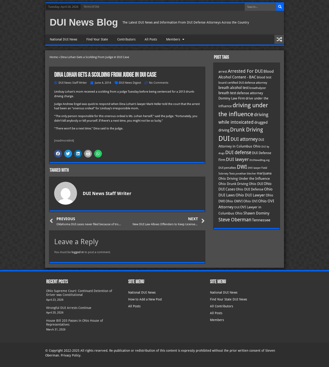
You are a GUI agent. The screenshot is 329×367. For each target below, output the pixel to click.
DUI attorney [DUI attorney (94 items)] (244, 139)
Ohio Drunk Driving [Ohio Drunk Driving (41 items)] (233, 184)
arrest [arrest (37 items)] (222, 71)
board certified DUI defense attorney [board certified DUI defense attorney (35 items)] (242, 82)
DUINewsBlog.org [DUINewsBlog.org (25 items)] (259, 160)
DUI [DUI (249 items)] (224, 138)
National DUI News (63, 39)
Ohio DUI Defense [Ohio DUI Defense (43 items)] (249, 189)
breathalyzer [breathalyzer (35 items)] (257, 88)
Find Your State (97, 39)
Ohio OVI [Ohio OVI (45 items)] (250, 201)
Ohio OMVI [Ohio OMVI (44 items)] (234, 201)
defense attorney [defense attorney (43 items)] (250, 93)
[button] (58, 154)
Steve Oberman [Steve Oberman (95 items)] (234, 219)
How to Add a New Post (145, 299)
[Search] (280, 7)
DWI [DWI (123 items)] (242, 167)
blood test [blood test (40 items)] (264, 77)
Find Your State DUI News (228, 299)
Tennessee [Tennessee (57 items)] (261, 220)
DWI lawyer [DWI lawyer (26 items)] (254, 167)
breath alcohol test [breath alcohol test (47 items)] (233, 88)
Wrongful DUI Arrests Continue (68, 308)
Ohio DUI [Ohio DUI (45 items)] (256, 184)
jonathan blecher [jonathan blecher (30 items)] (246, 173)
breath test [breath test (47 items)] (227, 93)
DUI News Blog (84, 22)
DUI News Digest (130, 82)
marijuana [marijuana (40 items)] (264, 173)
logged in (78, 252)
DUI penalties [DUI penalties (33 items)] (227, 167)
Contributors (126, 39)
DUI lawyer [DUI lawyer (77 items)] (237, 159)
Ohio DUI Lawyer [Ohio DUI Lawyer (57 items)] (250, 195)
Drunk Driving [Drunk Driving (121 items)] (246, 129)
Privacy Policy (70, 355)
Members (175, 39)
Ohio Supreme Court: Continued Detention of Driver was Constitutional (79, 293)
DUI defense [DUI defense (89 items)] (238, 152)
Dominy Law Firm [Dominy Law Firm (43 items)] (231, 98)
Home (54, 57)
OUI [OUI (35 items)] (236, 207)
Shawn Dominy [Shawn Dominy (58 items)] (256, 213)
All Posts (151, 39)
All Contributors (221, 306)
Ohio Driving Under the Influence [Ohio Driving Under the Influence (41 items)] (244, 178)
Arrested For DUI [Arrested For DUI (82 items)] (245, 71)
